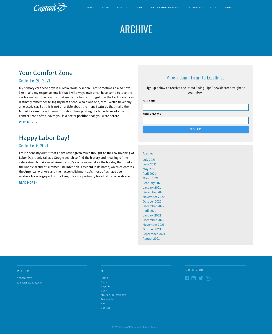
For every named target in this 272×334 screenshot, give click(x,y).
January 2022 (152, 215)
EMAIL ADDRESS (152, 114)
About (106, 7)
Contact (229, 7)
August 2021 (151, 238)
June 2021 (150, 164)
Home (90, 7)
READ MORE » (28, 122)
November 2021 (154, 225)
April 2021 (149, 173)
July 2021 (149, 160)
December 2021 (153, 220)
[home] (50, 7)
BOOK (139, 7)
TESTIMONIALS (194, 7)
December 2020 (153, 192)
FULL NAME (149, 101)
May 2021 (149, 169)
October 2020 (152, 201)
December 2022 (153, 206)
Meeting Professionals (164, 7)
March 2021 (151, 178)
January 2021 (152, 187)
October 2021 (152, 229)
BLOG (213, 7)
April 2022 (149, 211)
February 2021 (152, 183)
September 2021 (154, 234)
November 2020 (154, 197)
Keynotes (122, 7)
